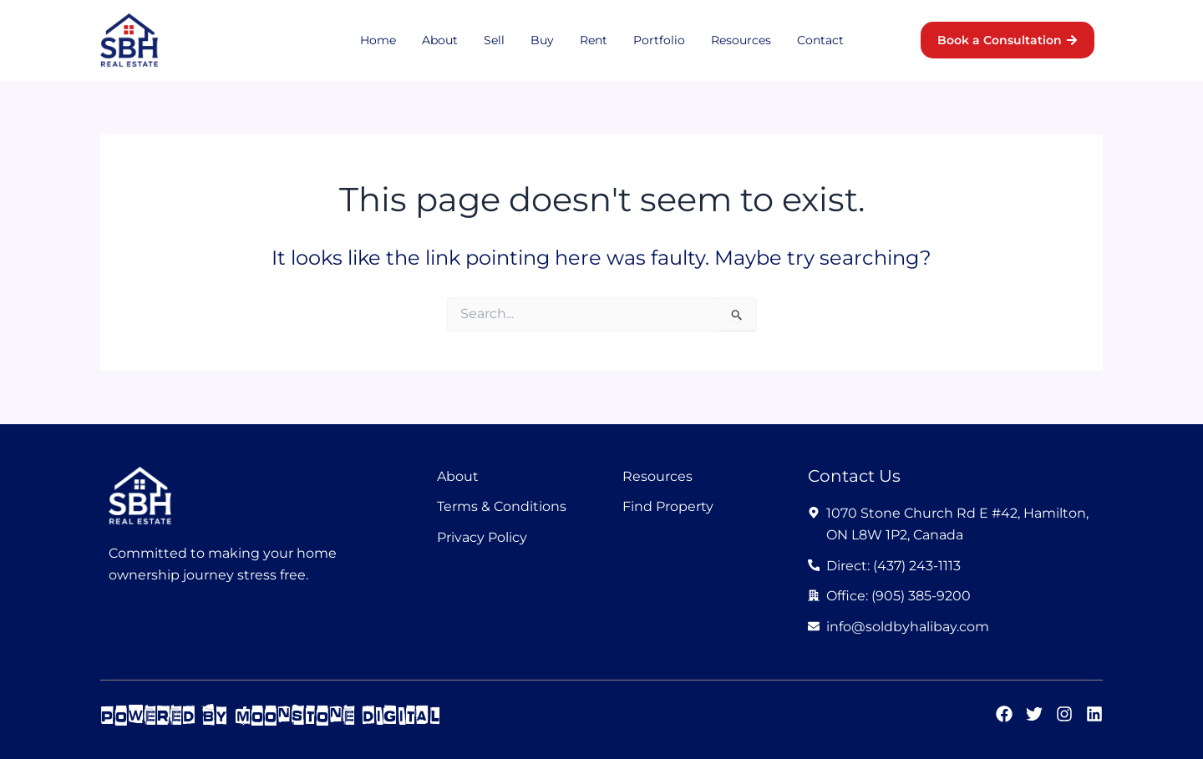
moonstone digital (338, 715)
